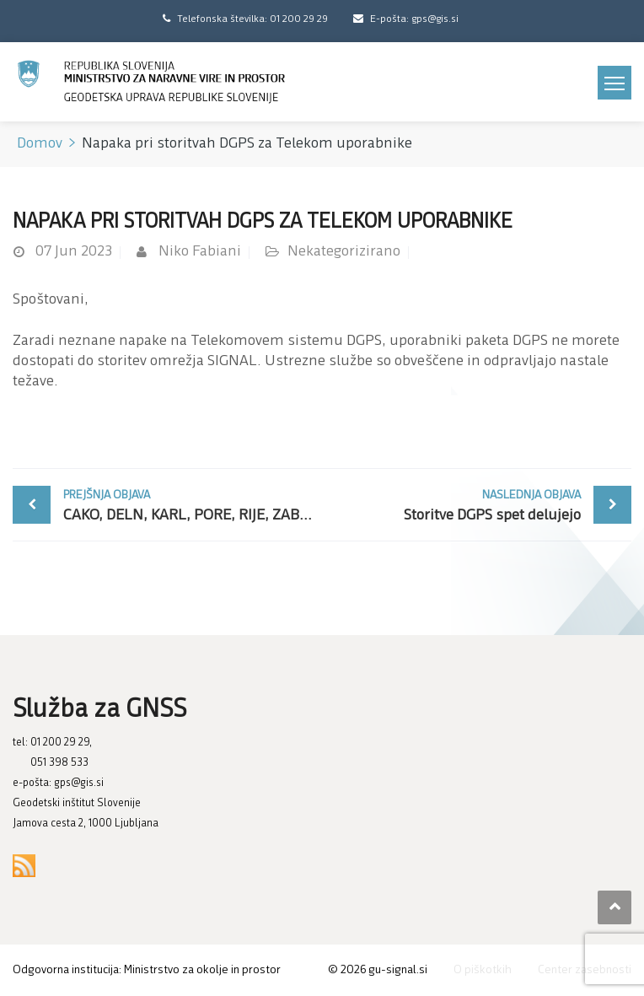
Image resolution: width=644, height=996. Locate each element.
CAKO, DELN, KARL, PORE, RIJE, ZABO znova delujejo (192, 505)
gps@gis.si (79, 783)
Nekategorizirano (343, 252)
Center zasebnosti (584, 970)
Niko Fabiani (199, 252)
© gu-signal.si (377, 970)
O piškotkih (482, 970)
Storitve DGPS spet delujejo (455, 505)
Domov (39, 144)
